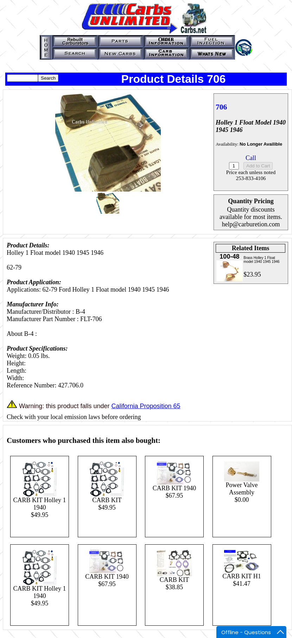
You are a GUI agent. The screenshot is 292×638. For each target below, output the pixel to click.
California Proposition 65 (145, 406)
